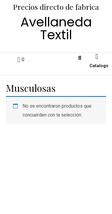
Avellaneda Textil (56, 28)
